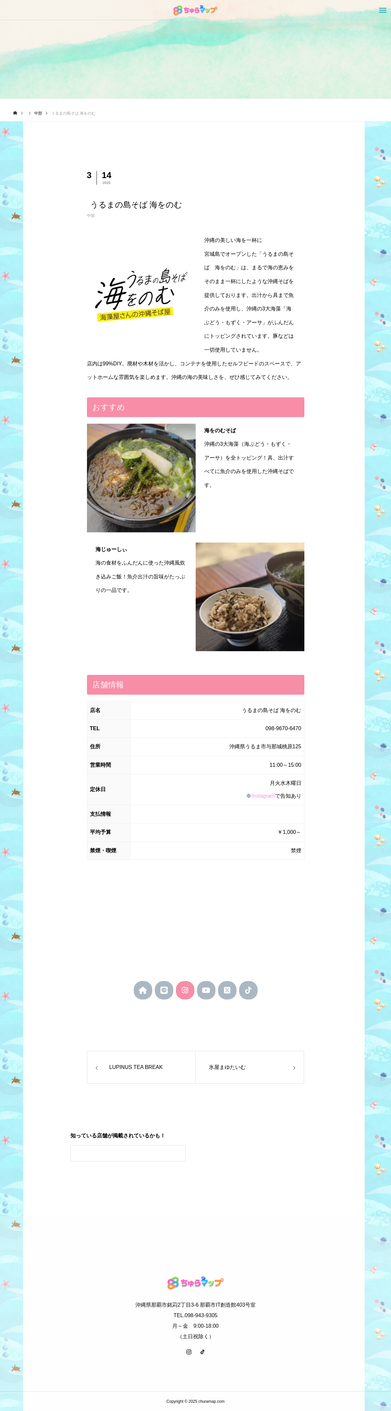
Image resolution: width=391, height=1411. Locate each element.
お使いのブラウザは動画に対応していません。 (255, 1158)
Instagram (263, 796)
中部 (91, 215)
